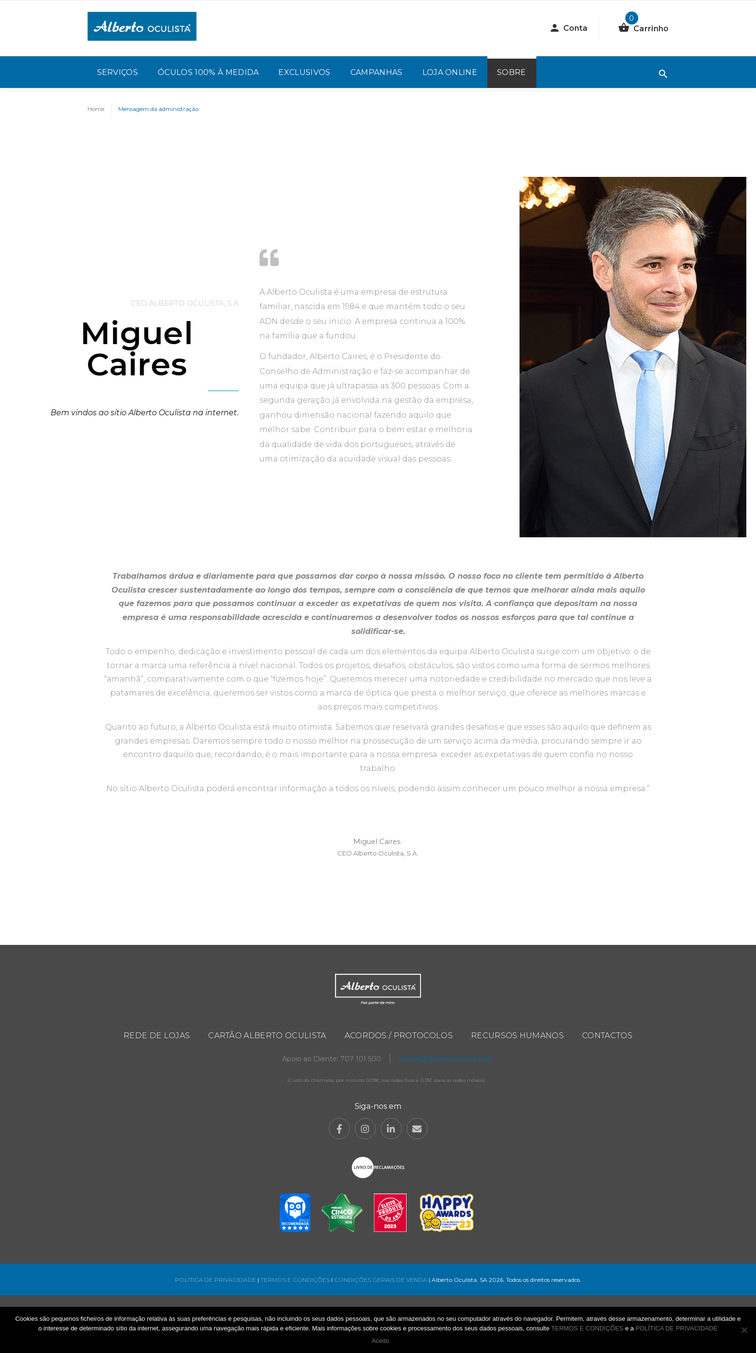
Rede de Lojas (157, 1035)
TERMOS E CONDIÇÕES (295, 1279)
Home (95, 108)
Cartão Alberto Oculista (267, 1035)
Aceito (380, 1340)
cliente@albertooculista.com (445, 1059)
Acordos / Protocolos (399, 1035)
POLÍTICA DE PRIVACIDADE (215, 1279)
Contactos (607, 1035)
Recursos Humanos (517, 1035)
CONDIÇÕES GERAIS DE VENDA (381, 1279)
